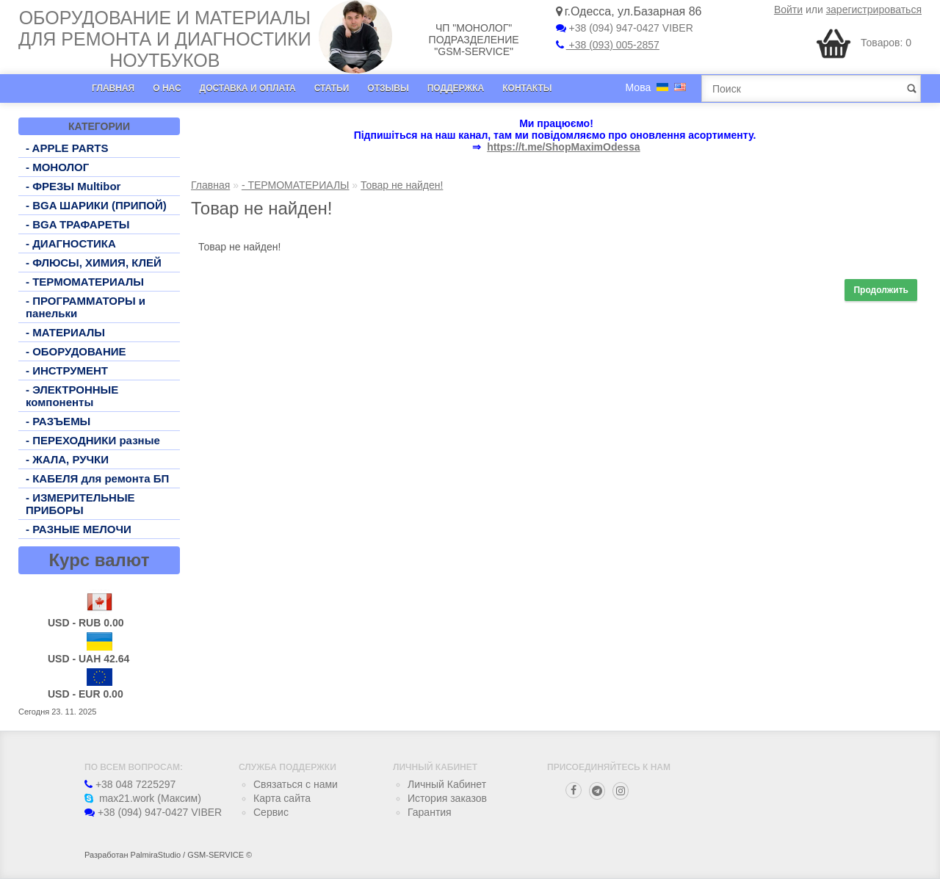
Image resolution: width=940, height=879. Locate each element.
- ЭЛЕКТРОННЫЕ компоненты (72, 395)
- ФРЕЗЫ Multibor (73, 186)
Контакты (527, 88)
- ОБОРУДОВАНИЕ (76, 351)
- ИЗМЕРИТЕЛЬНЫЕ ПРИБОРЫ (80, 503)
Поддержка (456, 88)
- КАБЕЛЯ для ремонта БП (97, 478)
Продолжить (880, 290)
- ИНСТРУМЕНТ (67, 370)
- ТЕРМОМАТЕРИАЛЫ (85, 281)
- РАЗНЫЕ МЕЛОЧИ (78, 529)
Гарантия (430, 812)
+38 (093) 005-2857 (607, 45)
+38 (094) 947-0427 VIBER (624, 28)
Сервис (271, 812)
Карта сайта (282, 798)
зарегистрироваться (874, 9)
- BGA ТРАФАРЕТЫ (78, 224)
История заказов (447, 798)
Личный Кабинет (447, 784)
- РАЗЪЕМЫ (58, 421)
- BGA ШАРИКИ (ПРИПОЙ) (96, 205)
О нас (167, 88)
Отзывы (387, 88)
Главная (113, 88)
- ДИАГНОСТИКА (71, 243)
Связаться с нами (295, 784)
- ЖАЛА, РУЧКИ (67, 459)
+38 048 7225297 (130, 784)
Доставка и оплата (248, 88)
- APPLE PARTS (67, 148)
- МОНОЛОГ (57, 167)
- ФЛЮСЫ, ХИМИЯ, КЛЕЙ (94, 262)
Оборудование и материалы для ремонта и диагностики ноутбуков (164, 38)
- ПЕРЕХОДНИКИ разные (93, 440)
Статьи (332, 88)
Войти (788, 9)
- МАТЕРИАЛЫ (65, 332)
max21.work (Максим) (142, 798)
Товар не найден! (402, 185)
